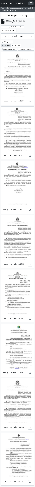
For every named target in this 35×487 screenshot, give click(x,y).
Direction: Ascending (25, 49)
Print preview (7, 42)
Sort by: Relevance (9, 49)
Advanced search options (13, 36)
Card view (6, 45)
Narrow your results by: (17, 15)
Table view (16, 45)
